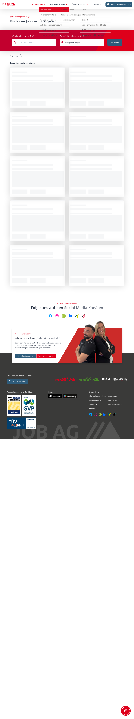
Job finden (115, 44)
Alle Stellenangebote (97, 397)
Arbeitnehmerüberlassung (41, 25)
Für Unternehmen (57, 5)
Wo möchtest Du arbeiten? (72, 37)
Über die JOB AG (78, 5)
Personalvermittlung (38, 35)
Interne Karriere (78, 15)
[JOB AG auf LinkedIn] (70, 317)
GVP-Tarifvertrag (78, 30)
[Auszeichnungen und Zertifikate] (26, 406)
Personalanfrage (57, 10)
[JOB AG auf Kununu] (64, 317)
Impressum (112, 397)
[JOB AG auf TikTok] (84, 317)
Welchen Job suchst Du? (23, 37)
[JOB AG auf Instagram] (57, 317)
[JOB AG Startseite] (8, 5)
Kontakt (74, 20)
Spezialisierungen (57, 20)
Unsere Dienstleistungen (60, 15)
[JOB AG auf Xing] (77, 317)
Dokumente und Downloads (82, 35)
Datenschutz (113, 401)
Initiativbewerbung (38, 30)
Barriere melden (115, 405)
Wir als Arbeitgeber (38, 20)
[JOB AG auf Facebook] (50, 317)
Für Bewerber (37, 5)
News (73, 10)
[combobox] (34, 43)
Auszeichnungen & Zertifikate (83, 25)
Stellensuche (35, 10)
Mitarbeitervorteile (38, 15)
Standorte (97, 5)
